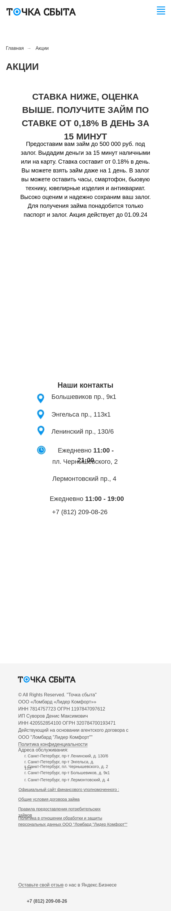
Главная (15, 48)
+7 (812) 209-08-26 (80, 512)
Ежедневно (87, 498)
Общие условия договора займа (49, 799)
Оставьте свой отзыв (40, 884)
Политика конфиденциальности (53, 744)
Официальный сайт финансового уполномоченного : (69, 789)
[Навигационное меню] (161, 9)
